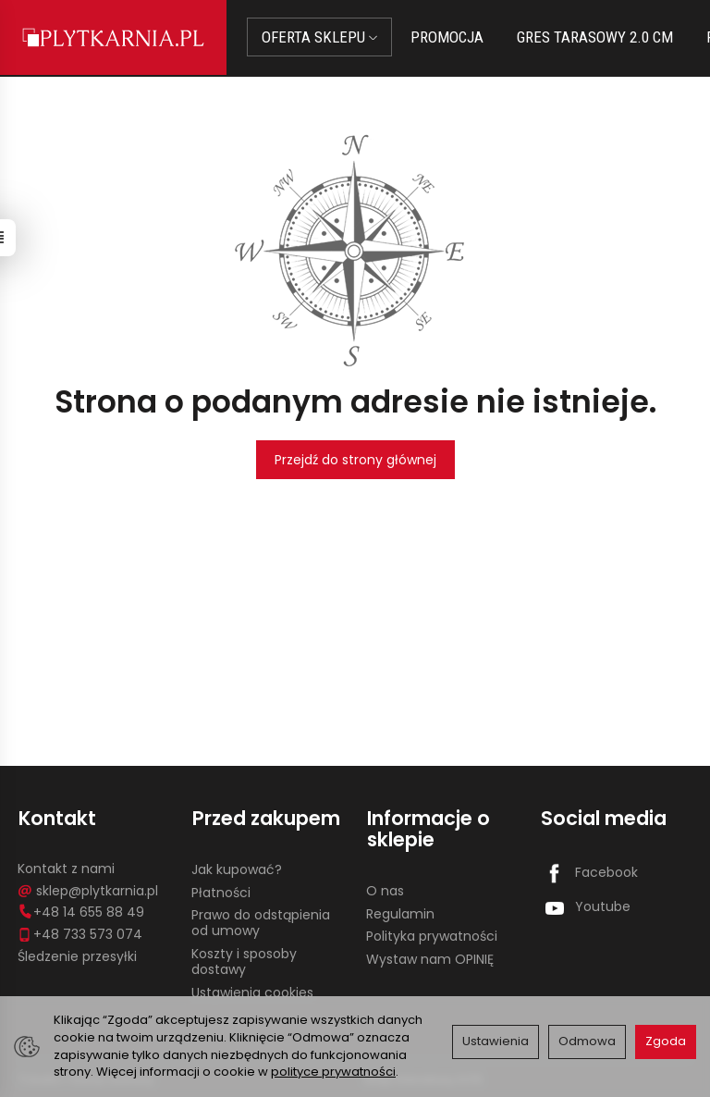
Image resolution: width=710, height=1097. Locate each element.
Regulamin (400, 912)
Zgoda (665, 1041)
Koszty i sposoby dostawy (244, 960)
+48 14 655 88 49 (81, 911)
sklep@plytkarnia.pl (88, 889)
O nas (385, 889)
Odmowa (587, 1041)
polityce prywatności (333, 1071)
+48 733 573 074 (80, 932)
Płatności (221, 890)
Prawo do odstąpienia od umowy (260, 922)
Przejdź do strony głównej (355, 459)
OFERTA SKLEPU (321, 37)
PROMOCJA (448, 37)
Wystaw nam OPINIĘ (430, 958)
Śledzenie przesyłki (77, 954)
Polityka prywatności (431, 935)
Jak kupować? (236, 867)
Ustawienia (495, 1041)
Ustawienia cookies (252, 990)
